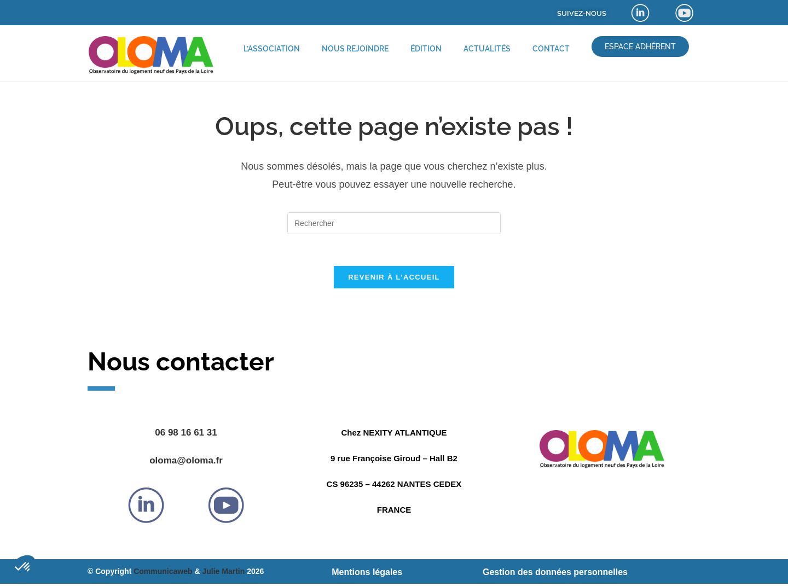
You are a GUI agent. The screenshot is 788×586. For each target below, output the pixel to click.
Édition (426, 48)
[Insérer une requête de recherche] (394, 223)
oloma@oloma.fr (186, 462)
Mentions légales (367, 573)
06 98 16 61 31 (186, 434)
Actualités (487, 48)
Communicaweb (163, 572)
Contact (551, 48)
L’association (272, 48)
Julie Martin (223, 572)
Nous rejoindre (355, 48)
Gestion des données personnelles (555, 573)
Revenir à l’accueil (394, 279)
